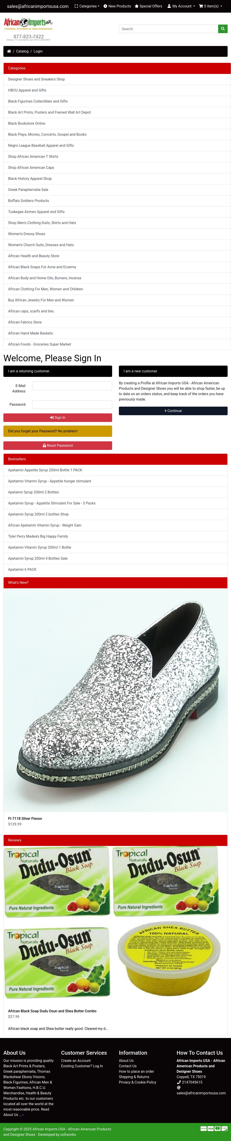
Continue (173, 411)
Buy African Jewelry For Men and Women (41, 300)
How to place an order (136, 1071)
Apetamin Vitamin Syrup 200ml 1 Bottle (39, 547)
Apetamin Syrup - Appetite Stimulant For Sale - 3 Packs (52, 503)
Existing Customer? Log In (82, 1066)
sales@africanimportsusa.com (38, 6)
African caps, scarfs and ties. (31, 311)
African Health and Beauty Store (33, 256)
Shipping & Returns (134, 1077)
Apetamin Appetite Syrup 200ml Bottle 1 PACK (45, 470)
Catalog (22, 51)
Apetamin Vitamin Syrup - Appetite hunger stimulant (49, 481)
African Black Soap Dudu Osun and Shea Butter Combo (52, 1011)
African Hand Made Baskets (30, 333)
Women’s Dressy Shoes (26, 234)
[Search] (168, 29)
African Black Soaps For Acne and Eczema (42, 267)
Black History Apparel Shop (30, 178)
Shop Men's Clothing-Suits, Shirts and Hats (42, 223)
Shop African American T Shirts (33, 156)
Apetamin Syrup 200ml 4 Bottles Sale (37, 558)
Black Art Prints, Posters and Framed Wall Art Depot (49, 112)
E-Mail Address (18, 388)
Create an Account (76, 1061)
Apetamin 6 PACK (22, 569)
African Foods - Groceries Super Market (39, 344)
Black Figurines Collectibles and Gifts (38, 101)
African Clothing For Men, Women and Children (45, 289)
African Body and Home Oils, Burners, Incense (44, 278)
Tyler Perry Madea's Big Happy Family (38, 536)
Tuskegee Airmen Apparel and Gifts (36, 212)
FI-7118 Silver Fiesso (25, 818)
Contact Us (128, 1066)
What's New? (18, 582)
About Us (126, 1061)
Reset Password (58, 445)
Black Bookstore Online (26, 123)
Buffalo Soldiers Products (28, 201)
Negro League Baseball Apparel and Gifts (41, 145)
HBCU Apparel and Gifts (27, 90)
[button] (181, 6)
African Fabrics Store (25, 322)
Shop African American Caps (31, 167)
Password (17, 404)
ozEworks (68, 1134)
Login (38, 51)
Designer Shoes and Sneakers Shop (36, 79)
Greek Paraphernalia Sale (28, 190)
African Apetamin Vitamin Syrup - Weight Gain (44, 525)
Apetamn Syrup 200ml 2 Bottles (33, 492)
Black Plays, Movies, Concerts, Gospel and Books (47, 134)
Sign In (57, 417)
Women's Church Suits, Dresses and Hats (41, 245)
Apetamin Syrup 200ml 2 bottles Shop (38, 514)
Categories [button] (85, 6)
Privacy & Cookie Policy (137, 1082)
